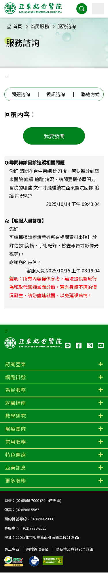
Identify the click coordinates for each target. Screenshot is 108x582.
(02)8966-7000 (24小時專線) (38, 500)
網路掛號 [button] (15, 377)
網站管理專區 (37, 549)
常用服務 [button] (15, 441)
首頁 (14, 26)
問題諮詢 (21, 94)
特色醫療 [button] (15, 454)
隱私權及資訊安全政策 (74, 549)
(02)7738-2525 (35, 528)
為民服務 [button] (15, 389)
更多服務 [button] (15, 480)
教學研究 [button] (15, 415)
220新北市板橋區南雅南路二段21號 (47, 537)
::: (6, 76)
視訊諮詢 (55, 94)
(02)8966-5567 (27, 509)
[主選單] (98, 8)
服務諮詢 (66, 26)
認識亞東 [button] (15, 364)
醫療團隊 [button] (15, 428)
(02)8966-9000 (42, 519)
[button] (82, 8)
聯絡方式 (90, 94)
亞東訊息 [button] (15, 467)
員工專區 (11, 549)
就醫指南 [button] (15, 402)
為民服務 (40, 26)
